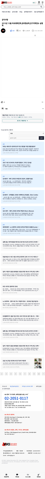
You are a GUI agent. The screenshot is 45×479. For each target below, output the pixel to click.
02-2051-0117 (16, 398)
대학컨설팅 (38, 386)
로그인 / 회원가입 (22, 121)
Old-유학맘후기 (39, 12)
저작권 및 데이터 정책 (27, 386)
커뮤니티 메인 (6, 12)
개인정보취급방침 (14, 386)
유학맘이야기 (28, 12)
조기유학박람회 (6, 389)
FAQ (20, 12)
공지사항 (15, 12)
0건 (18, 31)
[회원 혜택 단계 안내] (34, 3)
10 (39, 374)
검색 (41, 138)
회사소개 (4, 386)
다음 (43, 373)
